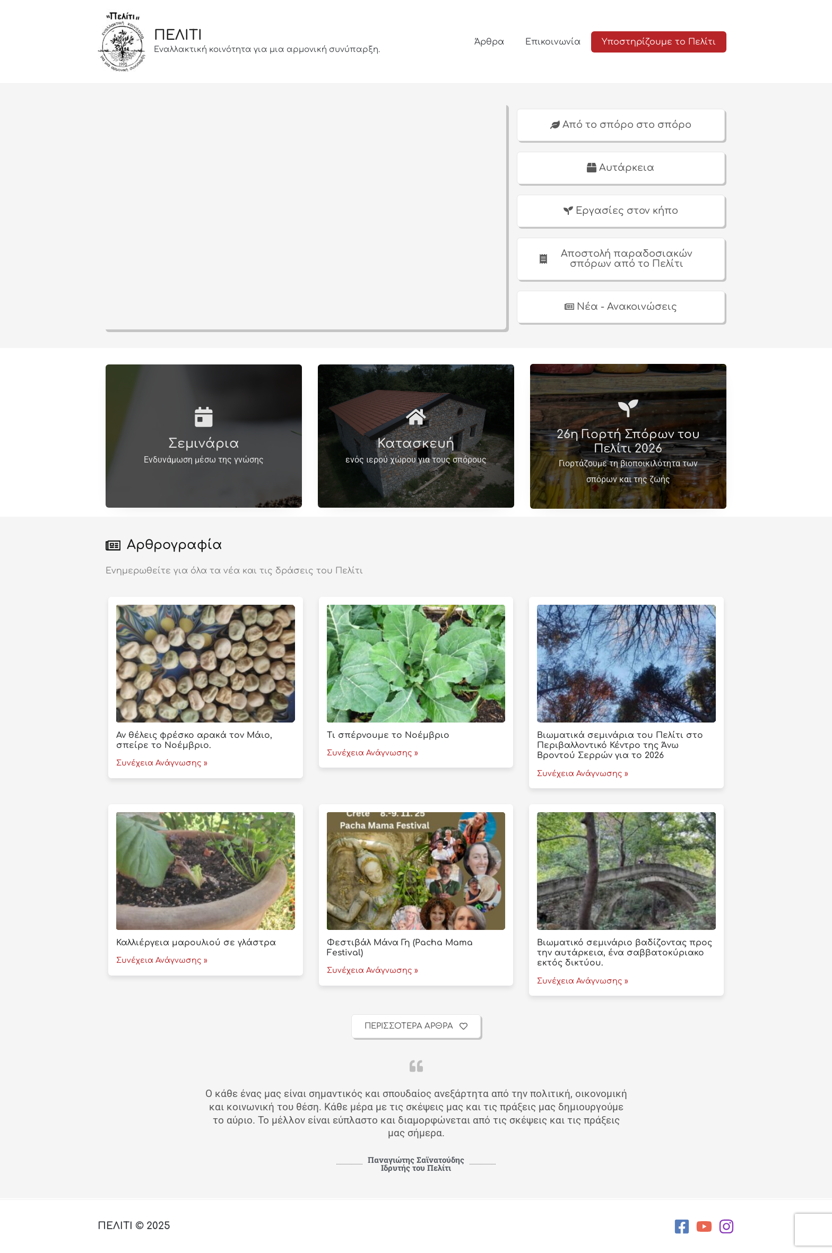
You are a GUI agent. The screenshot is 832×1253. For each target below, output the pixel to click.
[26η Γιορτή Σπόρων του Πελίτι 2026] (628, 409)
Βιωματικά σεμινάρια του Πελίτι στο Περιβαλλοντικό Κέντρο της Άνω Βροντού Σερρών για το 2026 (620, 746)
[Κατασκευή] (416, 417)
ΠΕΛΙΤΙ (178, 35)
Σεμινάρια (203, 445)
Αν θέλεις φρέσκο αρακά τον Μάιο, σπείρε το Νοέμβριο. (194, 741)
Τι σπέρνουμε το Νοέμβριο (388, 736)
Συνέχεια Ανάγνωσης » (161, 764)
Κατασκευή (415, 445)
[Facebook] (682, 1226)
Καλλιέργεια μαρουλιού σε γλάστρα (196, 944)
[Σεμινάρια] (203, 417)
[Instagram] (726, 1226)
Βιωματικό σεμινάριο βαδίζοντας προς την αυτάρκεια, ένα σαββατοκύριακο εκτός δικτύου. (625, 954)
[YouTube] (704, 1226)
